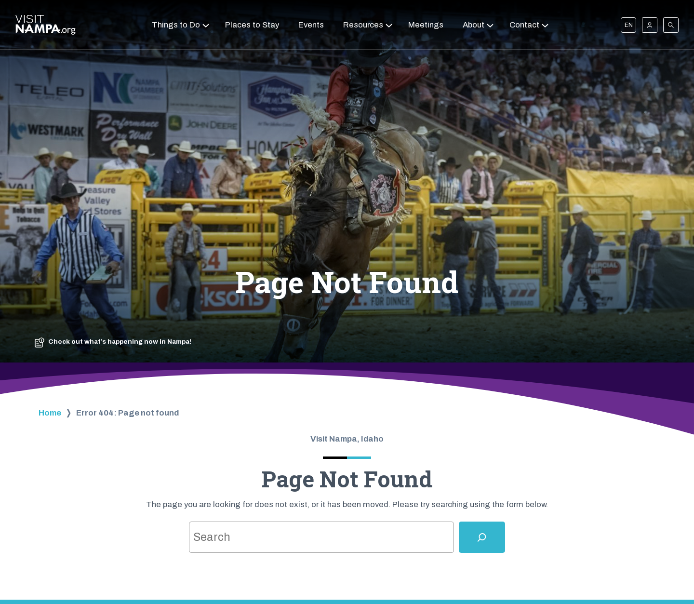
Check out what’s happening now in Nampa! (119, 341)
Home (50, 412)
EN (629, 25)
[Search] (482, 537)
